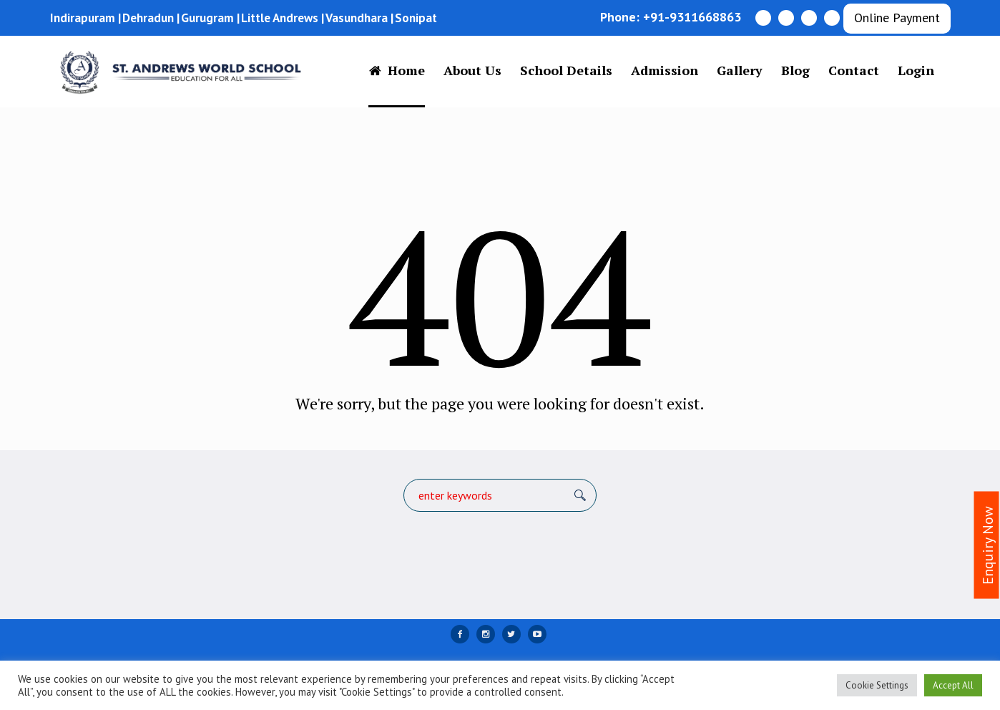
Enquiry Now (988, 545)
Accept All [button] (953, 685)
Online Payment (897, 17)
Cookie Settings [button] (876, 685)
